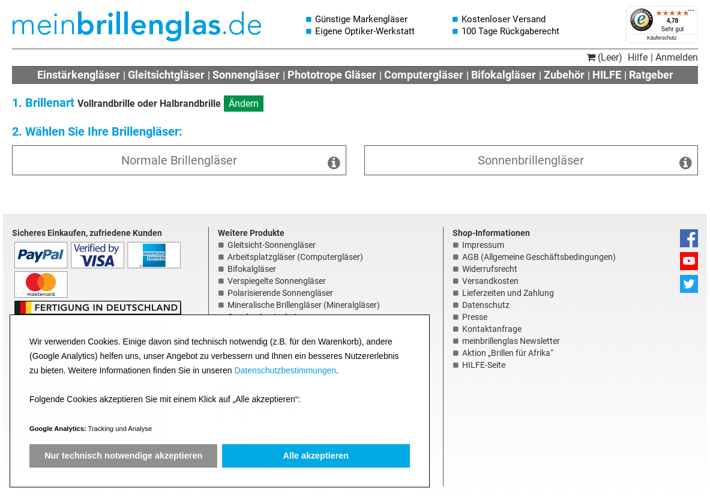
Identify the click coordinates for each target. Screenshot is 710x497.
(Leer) (604, 57)
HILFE (606, 74)
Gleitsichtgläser (166, 74)
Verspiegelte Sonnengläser (276, 281)
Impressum (483, 245)
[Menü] (691, 13)
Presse (474, 317)
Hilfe (638, 57)
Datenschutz (486, 305)
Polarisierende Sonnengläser (280, 293)
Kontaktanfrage (492, 329)
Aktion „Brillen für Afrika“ (507, 353)
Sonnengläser (246, 74)
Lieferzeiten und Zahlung (508, 293)
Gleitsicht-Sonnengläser (271, 245)
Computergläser (423, 74)
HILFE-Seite (483, 365)
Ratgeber (651, 74)
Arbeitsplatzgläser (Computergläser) (295, 257)
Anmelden (676, 57)
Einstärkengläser (78, 74)
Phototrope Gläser (331, 74)
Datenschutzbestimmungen (285, 370)
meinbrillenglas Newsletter (511, 341)
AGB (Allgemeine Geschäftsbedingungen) (539, 257)
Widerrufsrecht (489, 269)
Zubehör (564, 74)
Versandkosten (490, 281)
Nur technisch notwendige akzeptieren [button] (123, 455)
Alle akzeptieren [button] (316, 455)
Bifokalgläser (503, 74)
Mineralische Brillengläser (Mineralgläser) (303, 305)
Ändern (244, 103)
